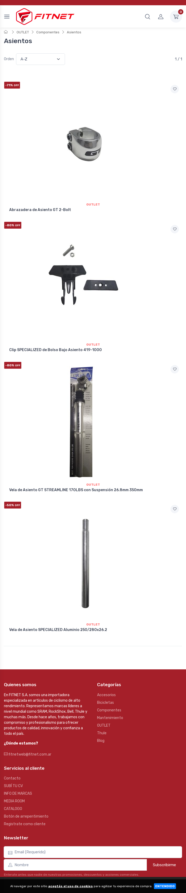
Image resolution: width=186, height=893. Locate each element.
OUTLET (23, 32)
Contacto (12, 778)
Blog (100, 740)
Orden (9, 59)
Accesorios (106, 695)
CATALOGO (13, 809)
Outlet (93, 204)
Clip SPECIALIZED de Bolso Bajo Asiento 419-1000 (55, 350)
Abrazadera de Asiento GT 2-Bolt (40, 210)
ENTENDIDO (164, 886)
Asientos (74, 32)
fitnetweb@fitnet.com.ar (27, 754)
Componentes (47, 32)
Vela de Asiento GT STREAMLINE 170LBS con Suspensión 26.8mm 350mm (76, 490)
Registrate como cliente (25, 824)
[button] (148, 17)
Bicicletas (105, 702)
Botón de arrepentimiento (26, 816)
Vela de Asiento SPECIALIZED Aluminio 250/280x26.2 (58, 630)
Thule (102, 733)
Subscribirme (164, 865)
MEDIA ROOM (14, 801)
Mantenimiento (110, 718)
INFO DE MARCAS (18, 793)
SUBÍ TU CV (13, 786)
